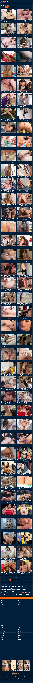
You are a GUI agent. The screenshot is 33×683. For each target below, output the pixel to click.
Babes (2, 652)
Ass (1, 602)
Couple (2, 633)
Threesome (19, 633)
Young (2, 654)
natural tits (22, 588)
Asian (2, 621)
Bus (18, 641)
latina (3, 594)
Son (1, 645)
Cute (18, 606)
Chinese (19, 643)
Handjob (19, 617)
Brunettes (2, 643)
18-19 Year (3, 619)
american (27, 588)
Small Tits (19, 608)
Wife (2, 623)
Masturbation (20, 635)
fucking (3, 591)
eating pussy (12, 592)
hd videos (24, 586)
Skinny (19, 629)
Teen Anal (19, 623)
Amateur (2, 606)
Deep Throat (3, 647)
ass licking (4, 588)
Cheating (19, 615)
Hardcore (2, 600)
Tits (1, 610)
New (10, 6)
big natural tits (4, 592)
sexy (8, 591)
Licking (2, 650)
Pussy (2, 608)
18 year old (23, 589)
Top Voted (7, 6)
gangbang (26, 594)
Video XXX (22, 35)
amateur (3, 589)
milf (10, 586)
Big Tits (2, 615)
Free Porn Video (6, 21)
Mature (2, 656)
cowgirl (28, 592)
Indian (2, 604)
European (19, 645)
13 (20, 579)
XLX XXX (22, 21)
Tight (2, 639)
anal (2, 586)
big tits (24, 592)
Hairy (18, 652)
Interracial (19, 650)
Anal (2, 629)
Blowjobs (2, 612)
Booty (19, 627)
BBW (18, 656)
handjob (11, 594)
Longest (13, 6)
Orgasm (2, 641)
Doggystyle (3, 631)
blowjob (8, 589)
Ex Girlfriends (20, 631)
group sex (6, 586)
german (18, 589)
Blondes (19, 610)
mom (16, 591)
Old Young (19, 639)
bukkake (20, 594)
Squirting (19, 647)
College (19, 602)
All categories (20, 658)
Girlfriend (19, 625)
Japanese (19, 600)
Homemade (3, 617)
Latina (19, 612)
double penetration (15, 586)
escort (12, 591)
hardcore (19, 592)
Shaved (19, 604)
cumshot (6, 594)
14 (22, 579)
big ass (17, 588)
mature (20, 591)
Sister (2, 637)
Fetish (18, 654)
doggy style (11, 588)
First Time (19, 619)
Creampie (2, 635)
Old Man (19, 621)
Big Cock (2, 625)
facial (15, 594)
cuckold (23, 591)
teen (13, 589)
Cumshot (2, 627)
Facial (19, 637)
